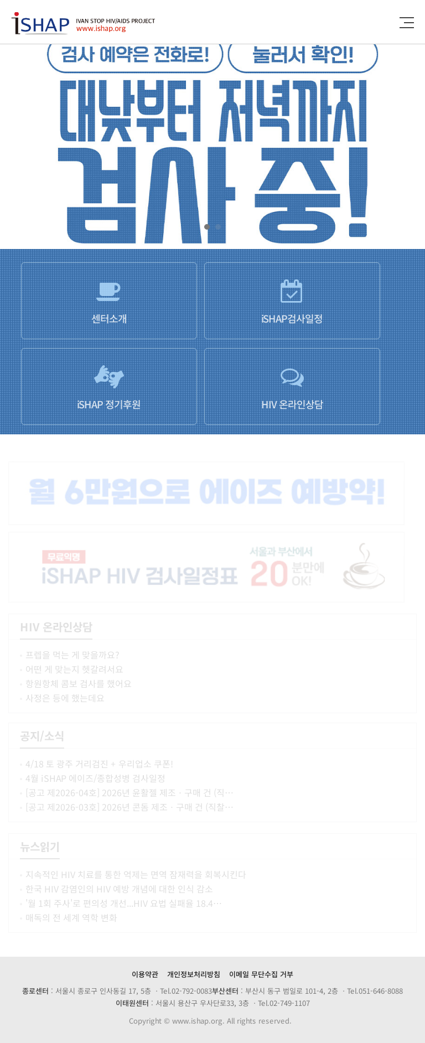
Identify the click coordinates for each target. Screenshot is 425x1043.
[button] (207, 227)
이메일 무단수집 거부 (261, 974)
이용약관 (145, 974)
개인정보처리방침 (193, 974)
